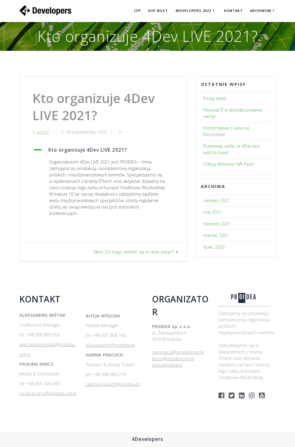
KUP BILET (158, 10)
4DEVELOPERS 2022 (193, 10)
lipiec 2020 (213, 247)
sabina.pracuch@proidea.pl (113, 384)
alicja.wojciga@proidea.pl (110, 345)
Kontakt (233, 10)
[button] (103, 150)
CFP (137, 10)
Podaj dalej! (214, 98)
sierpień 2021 (216, 200)
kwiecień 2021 (217, 224)
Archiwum (260, 10)
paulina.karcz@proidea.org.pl (47, 393)
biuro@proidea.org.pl (173, 358)
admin (43, 132)
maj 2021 (212, 212)
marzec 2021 (216, 235)
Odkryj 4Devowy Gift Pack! (228, 164)
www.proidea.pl (167, 365)
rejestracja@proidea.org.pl (178, 352)
